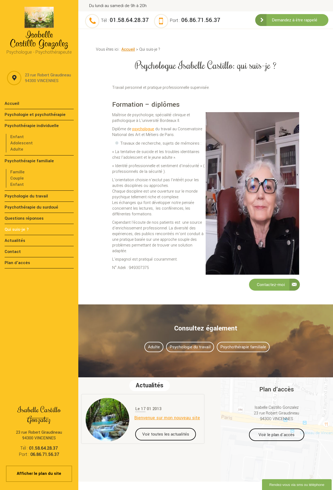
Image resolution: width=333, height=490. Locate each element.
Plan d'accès (17, 263)
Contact (13, 252)
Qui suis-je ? (17, 229)
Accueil (128, 49)
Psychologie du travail (26, 196)
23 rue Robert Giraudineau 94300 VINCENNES (48, 78)
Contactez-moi (271, 285)
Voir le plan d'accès (276, 435)
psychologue (143, 129)
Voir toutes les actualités (165, 434)
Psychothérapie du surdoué (31, 207)
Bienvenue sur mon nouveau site (167, 418)
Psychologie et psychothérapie (35, 115)
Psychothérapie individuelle (32, 126)
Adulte (16, 149)
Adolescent (21, 143)
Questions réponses (24, 218)
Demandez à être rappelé (294, 20)
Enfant (17, 137)
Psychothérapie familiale (29, 161)
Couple (17, 178)
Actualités (15, 241)
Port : (195, 20)
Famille (17, 172)
